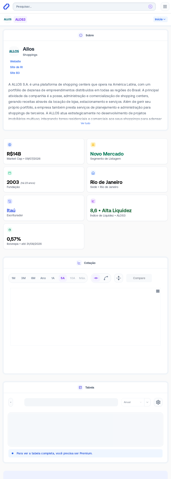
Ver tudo (85, 123)
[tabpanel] (85, 85)
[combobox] (84, 6)
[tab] (85, 35)
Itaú (11, 210)
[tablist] (85, 35)
